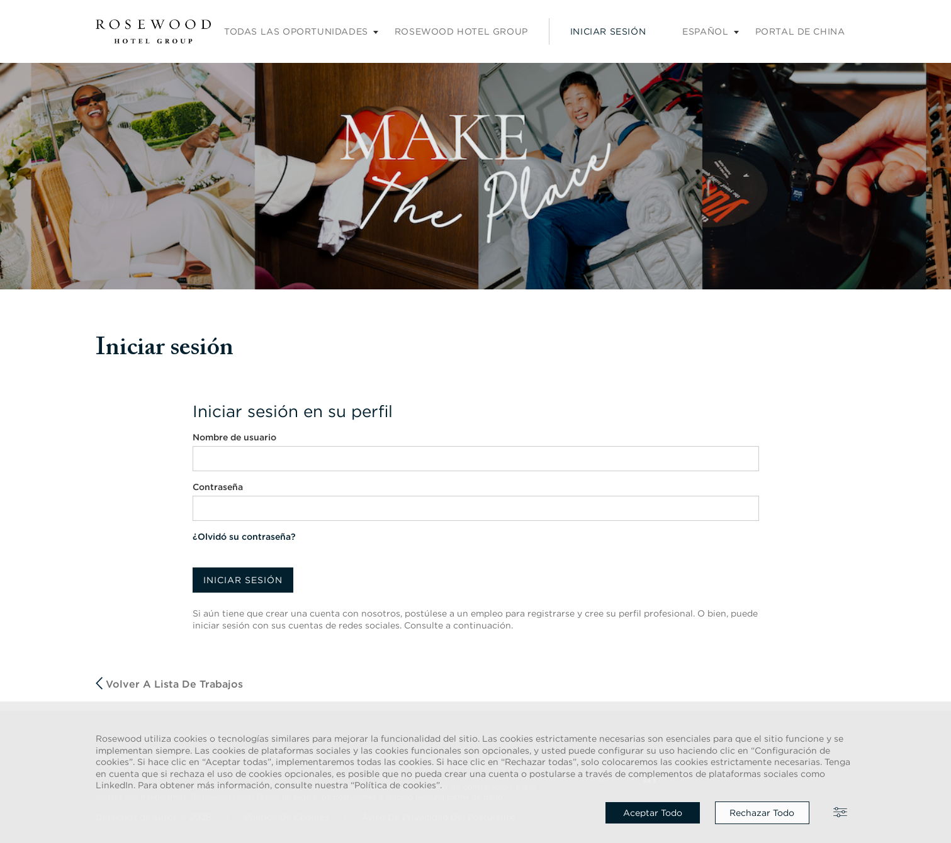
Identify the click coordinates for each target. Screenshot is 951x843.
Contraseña (218, 487)
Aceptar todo (652, 812)
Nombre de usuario (234, 437)
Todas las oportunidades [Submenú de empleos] (296, 31)
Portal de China (800, 31)
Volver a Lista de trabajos (169, 683)
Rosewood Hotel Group (461, 31)
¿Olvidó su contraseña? (244, 536)
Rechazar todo (761, 812)
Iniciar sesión (608, 31)
